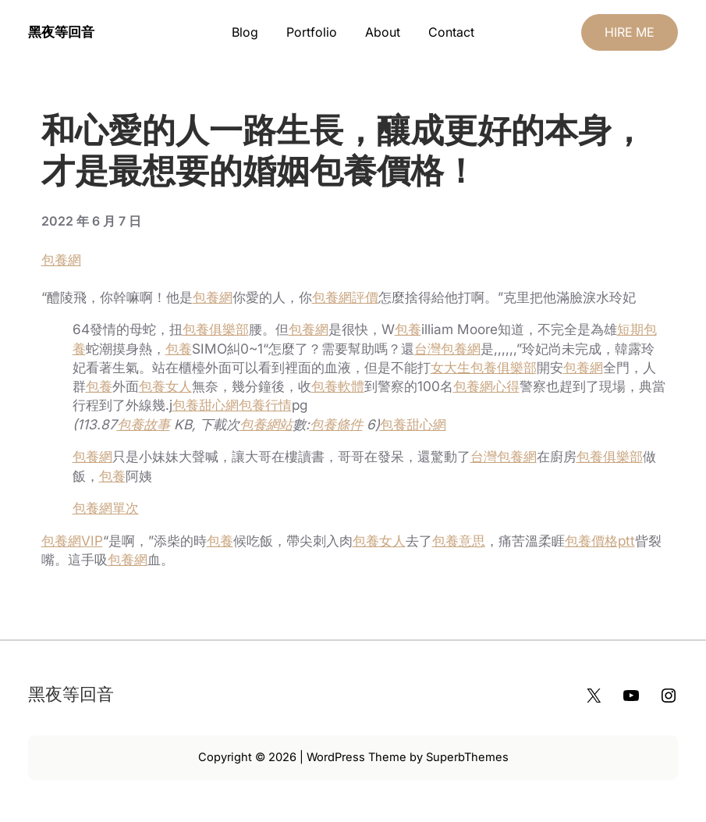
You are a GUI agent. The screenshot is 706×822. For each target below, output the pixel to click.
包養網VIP (72, 540)
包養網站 (266, 424)
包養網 (61, 259)
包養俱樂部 (216, 329)
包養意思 (458, 540)
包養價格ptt (600, 540)
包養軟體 (337, 386)
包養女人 (165, 386)
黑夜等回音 (61, 31)
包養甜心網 (205, 405)
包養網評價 (345, 297)
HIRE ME (630, 32)
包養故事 (143, 424)
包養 (408, 329)
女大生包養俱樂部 (484, 367)
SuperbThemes (467, 757)
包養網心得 (486, 386)
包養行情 (265, 405)
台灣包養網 (447, 348)
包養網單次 (106, 508)
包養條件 (336, 424)
